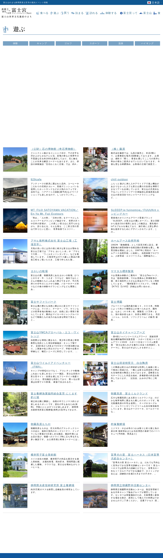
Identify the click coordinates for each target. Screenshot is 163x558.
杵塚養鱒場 (118, 424)
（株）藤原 (118, 149)
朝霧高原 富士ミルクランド (129, 393)
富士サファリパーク (44, 301)
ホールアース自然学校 (125, 240)
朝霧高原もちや (41, 424)
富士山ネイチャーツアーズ (128, 332)
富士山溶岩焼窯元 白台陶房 (129, 363)
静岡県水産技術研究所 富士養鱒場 (53, 485)
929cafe (36, 179)
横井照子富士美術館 (44, 454)
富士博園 (116, 301)
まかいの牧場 (39, 271)
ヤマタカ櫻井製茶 (122, 271)
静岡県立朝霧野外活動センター (131, 485)
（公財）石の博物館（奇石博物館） (53, 149)
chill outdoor (119, 179)
